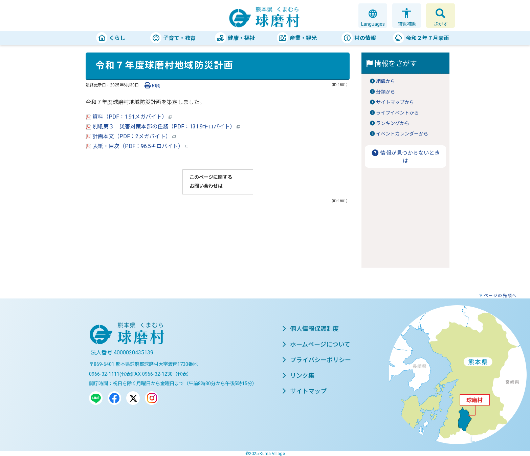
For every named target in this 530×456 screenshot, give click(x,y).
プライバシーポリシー (316, 360)
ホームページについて (316, 344)
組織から (385, 81)
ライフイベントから (397, 113)
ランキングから (392, 123)
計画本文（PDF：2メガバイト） (131, 136)
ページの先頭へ (500, 295)
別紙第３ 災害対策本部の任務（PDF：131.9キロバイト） (163, 126)
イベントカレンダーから (402, 134)
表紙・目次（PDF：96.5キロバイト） (137, 146)
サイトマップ (304, 391)
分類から (385, 92)
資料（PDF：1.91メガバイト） (129, 116)
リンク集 (298, 375)
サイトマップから (395, 102)
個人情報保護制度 (310, 328)
